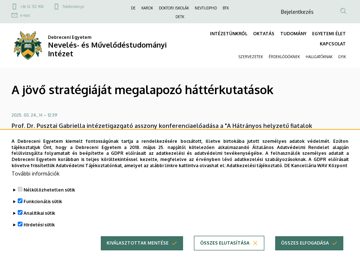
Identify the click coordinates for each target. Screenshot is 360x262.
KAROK (147, 8)
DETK (179, 17)
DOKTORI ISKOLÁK (174, 8)
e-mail (25, 15)
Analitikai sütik (39, 224)
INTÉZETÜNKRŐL (228, 33)
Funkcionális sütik (43, 212)
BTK (226, 8)
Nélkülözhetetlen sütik (49, 201)
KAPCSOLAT (333, 44)
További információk (35, 185)
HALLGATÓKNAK (319, 57)
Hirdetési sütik (39, 236)
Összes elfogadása (305, 254)
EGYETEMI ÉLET (329, 33)
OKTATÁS (263, 33)
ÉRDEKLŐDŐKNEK (284, 57)
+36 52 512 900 (32, 6)
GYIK (342, 57)
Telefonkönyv (73, 6)
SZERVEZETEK (251, 57)
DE (133, 8)
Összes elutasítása (224, 254)
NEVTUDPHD (206, 8)
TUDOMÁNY (293, 33)
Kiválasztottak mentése (138, 254)
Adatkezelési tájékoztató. (255, 177)
